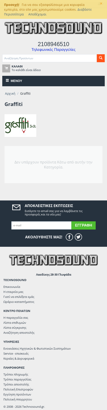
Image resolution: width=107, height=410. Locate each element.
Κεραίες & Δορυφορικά (18, 358)
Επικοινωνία (11, 287)
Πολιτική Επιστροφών (18, 389)
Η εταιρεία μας (13, 292)
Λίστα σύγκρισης (14, 328)
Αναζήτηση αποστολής (18, 333)
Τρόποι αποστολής (16, 384)
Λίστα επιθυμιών (14, 323)
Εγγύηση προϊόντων (17, 394)
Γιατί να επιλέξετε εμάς (18, 297)
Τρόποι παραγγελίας (17, 379)
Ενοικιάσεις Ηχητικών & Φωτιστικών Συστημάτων (37, 348)
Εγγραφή (83, 225)
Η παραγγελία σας (15, 318)
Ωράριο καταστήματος (18, 302)
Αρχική (10, 93)
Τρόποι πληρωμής (15, 374)
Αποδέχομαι (37, 14)
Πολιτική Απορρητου (17, 399)
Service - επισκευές (16, 353)
